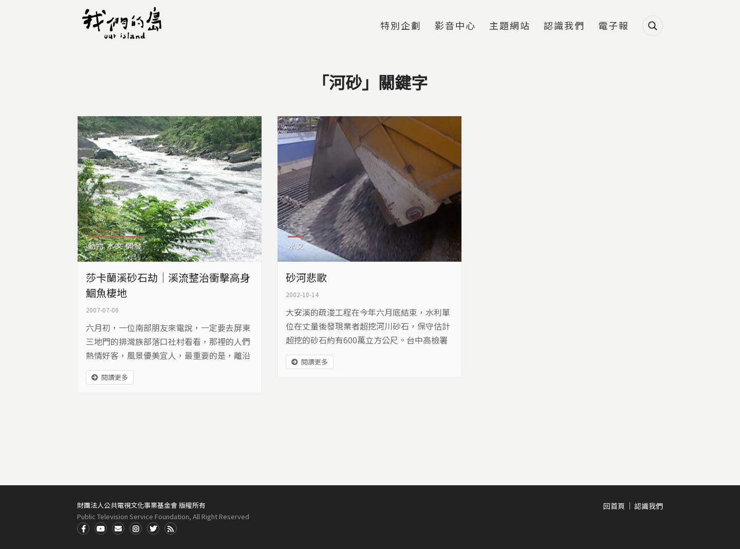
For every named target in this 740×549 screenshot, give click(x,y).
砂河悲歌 (306, 277)
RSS (170, 528)
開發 (134, 245)
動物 (96, 245)
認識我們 (564, 26)
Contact (118, 528)
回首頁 (614, 506)
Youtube (101, 528)
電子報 (613, 26)
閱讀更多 (114, 377)
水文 (115, 245)
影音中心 (455, 26)
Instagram (136, 528)
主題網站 (509, 26)
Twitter (153, 528)
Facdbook (83, 528)
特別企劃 (400, 26)
